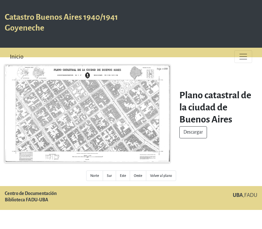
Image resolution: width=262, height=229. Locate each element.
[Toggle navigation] (243, 56)
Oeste (138, 175)
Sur (109, 175)
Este (123, 175)
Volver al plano (161, 175)
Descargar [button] (193, 132)
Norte (94, 175)
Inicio (17, 56)
